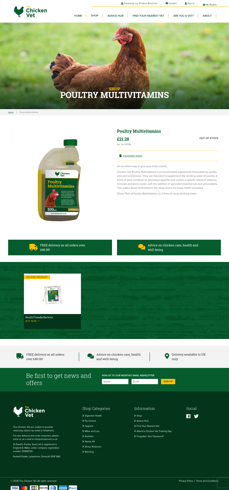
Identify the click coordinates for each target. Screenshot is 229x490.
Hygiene (89, 423)
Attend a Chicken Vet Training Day (154, 428)
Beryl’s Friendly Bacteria (39, 314)
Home (11, 110)
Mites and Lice (92, 428)
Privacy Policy (186, 478)
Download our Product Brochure (139, 3)
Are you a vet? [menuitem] (186, 13)
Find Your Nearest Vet (148, 423)
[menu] (148, 14)
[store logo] (26, 9)
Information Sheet (133, 153)
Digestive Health (93, 413)
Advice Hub (143, 418)
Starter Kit (90, 439)
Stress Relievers (93, 444)
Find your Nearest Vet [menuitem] (152, 13)
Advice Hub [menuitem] (121, 13)
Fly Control (90, 418)
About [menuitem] (208, 13)
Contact (171, 3)
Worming (89, 449)
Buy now (32, 318)
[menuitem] (101, 13)
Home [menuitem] (86, 13)
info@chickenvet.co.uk (46, 436)
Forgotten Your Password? (150, 434)
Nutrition (89, 434)
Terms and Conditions (207, 478)
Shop (139, 413)
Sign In (190, 3)
